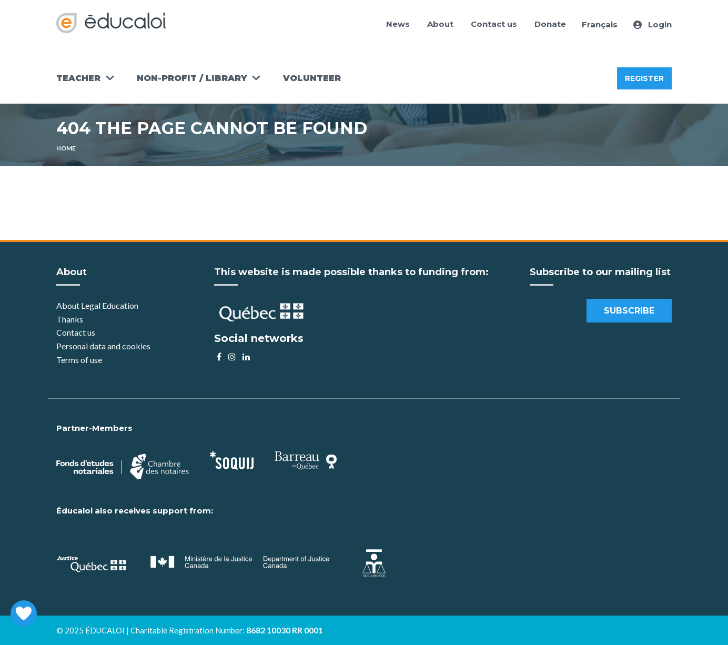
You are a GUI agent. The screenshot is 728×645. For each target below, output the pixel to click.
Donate (550, 24)
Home (66, 148)
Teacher (78, 78)
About (440, 24)
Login (652, 24)
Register (644, 78)
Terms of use (79, 360)
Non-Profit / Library (192, 78)
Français (600, 24)
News (398, 24)
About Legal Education (97, 305)
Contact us (494, 24)
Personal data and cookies (103, 346)
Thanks (70, 319)
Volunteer (312, 78)
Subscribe (629, 311)
